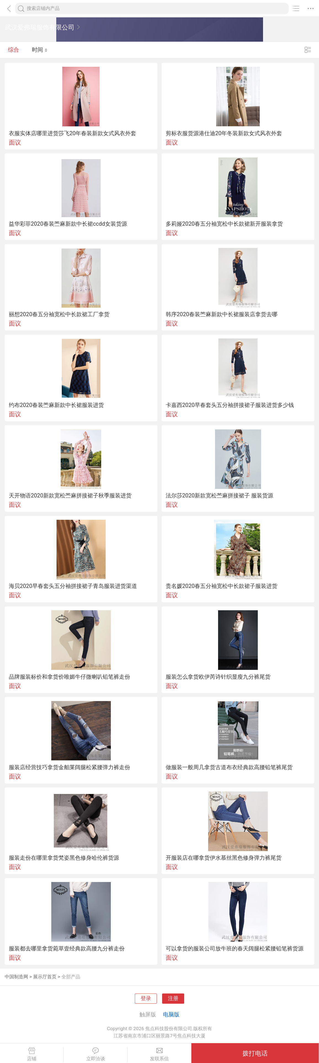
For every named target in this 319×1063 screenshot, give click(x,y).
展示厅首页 (45, 976)
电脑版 (171, 1014)
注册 (173, 998)
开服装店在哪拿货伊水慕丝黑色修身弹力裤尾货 (224, 857)
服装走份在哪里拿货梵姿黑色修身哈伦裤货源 (64, 857)
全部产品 (70, 976)
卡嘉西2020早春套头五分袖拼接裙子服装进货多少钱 (230, 405)
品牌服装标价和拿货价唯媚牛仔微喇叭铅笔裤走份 (69, 677)
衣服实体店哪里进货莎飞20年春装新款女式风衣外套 (72, 133)
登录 (146, 998)
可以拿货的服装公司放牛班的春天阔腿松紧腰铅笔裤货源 (235, 948)
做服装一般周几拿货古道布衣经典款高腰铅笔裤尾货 (229, 767)
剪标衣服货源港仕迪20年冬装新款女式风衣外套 (224, 133)
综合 (13, 49)
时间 (40, 49)
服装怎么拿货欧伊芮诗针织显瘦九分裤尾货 (218, 677)
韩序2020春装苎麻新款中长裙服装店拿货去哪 (221, 314)
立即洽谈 (95, 1054)
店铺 (32, 1054)
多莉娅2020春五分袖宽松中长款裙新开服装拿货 (224, 224)
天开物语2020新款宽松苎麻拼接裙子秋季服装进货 (70, 495)
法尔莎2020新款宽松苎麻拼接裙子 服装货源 (219, 495)
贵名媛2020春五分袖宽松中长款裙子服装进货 (221, 586)
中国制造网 (16, 976)
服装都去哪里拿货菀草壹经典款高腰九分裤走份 (67, 948)
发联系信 (159, 1054)
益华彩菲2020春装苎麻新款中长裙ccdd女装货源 (68, 224)
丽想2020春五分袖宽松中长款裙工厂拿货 (59, 314)
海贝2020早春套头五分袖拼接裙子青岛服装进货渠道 (73, 586)
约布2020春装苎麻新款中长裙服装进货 (56, 405)
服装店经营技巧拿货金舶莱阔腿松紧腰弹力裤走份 (69, 767)
